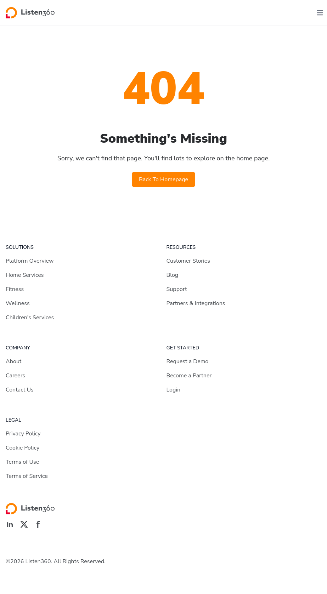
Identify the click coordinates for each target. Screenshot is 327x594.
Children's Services (30, 317)
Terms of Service (27, 476)
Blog (173, 275)
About (13, 361)
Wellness (18, 303)
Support (177, 289)
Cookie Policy (22, 448)
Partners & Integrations (196, 303)
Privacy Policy (23, 434)
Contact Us (20, 390)
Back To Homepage (163, 179)
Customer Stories (188, 261)
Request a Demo (188, 361)
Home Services (25, 275)
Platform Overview (29, 261)
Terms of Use (22, 462)
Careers (15, 375)
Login (174, 390)
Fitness (15, 289)
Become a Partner (189, 375)
